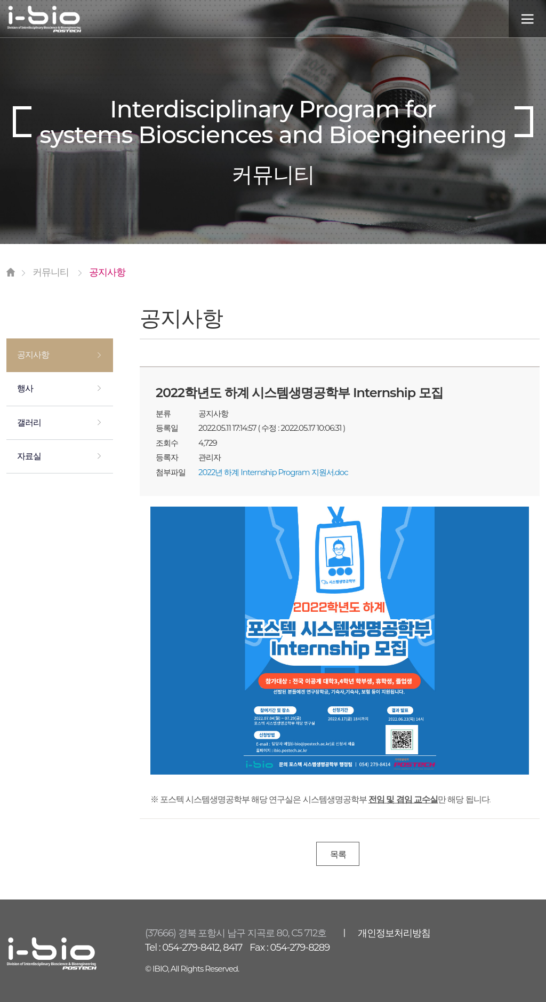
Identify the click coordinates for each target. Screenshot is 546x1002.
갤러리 (29, 423)
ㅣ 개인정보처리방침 (385, 934)
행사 (25, 389)
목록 (338, 854)
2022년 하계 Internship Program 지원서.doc (273, 472)
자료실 (29, 457)
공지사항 (33, 355)
